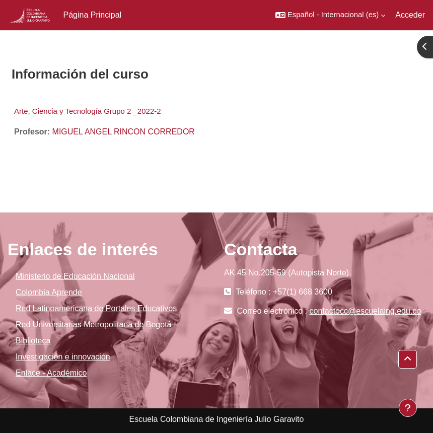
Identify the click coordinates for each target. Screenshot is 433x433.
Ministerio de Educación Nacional (75, 276)
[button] (330, 15)
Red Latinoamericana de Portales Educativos (96, 308)
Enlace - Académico (51, 373)
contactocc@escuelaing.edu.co (365, 311)
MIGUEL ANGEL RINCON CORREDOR (123, 131)
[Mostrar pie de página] (408, 408)
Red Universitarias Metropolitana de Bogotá (94, 324)
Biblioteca (33, 340)
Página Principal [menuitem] (92, 15)
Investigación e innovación (63, 356)
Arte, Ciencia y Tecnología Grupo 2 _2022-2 (87, 111)
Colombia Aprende (49, 292)
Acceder (410, 15)
